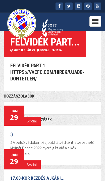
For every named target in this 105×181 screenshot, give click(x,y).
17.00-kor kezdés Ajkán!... (37, 178)
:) (11, 134)
